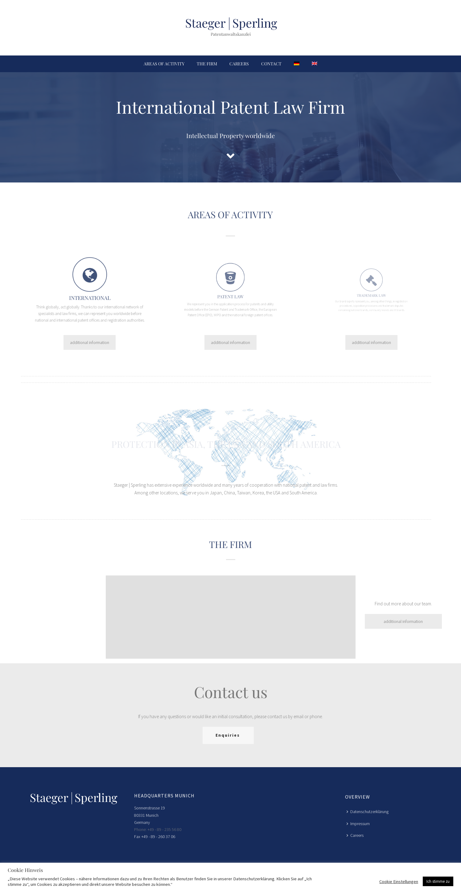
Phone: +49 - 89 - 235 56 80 (157, 829)
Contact (271, 64)
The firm (207, 64)
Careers (239, 64)
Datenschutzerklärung (368, 811)
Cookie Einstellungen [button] (398, 881)
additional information (89, 342)
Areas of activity (164, 64)
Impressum (358, 823)
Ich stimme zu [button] (438, 881)
